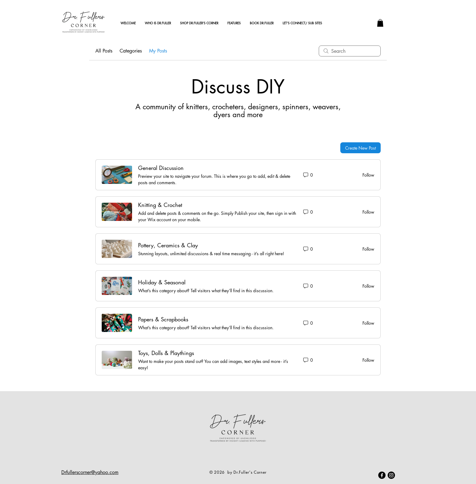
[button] (380, 23)
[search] (350, 51)
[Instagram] (391, 475)
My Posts (158, 51)
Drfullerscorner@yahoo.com (89, 472)
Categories (131, 51)
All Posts (103, 51)
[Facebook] (382, 475)
